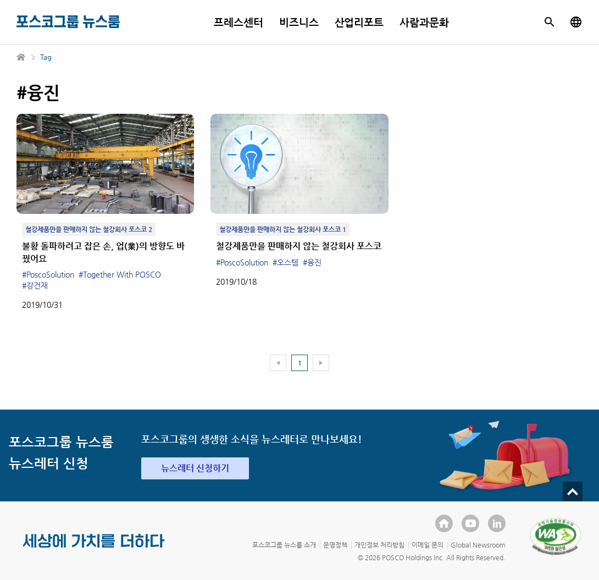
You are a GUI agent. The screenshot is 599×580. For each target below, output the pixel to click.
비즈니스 (299, 22)
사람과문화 (424, 22)
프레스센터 (238, 22)
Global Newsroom (478, 545)
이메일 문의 (427, 545)
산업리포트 (359, 22)
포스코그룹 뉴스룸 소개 (284, 545)
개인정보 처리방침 (379, 545)
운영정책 (335, 545)
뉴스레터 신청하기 (195, 468)
